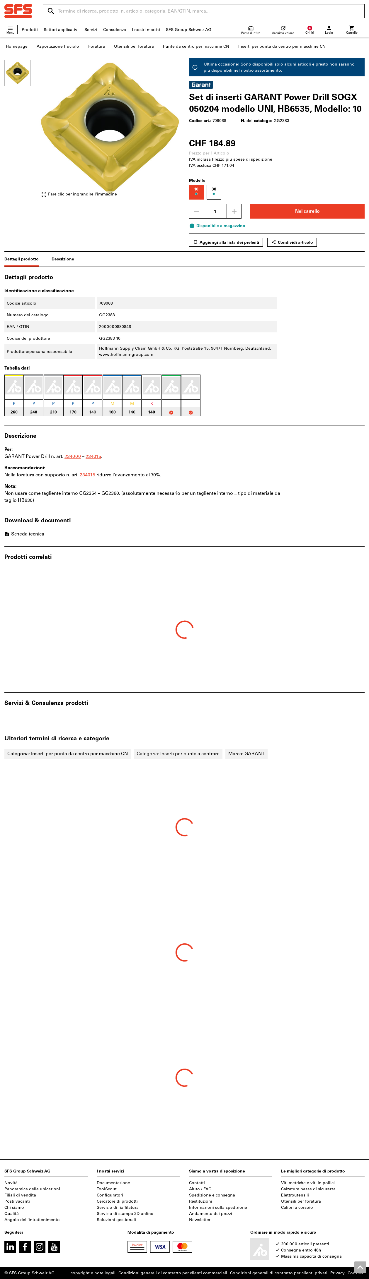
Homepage (17, 46)
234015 (93, 456)
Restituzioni (200, 1201)
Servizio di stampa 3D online (125, 1213)
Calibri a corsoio (297, 1207)
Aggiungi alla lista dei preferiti (226, 242)
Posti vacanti (17, 1201)
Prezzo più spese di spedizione (242, 159)
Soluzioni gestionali (116, 1219)
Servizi (90, 29)
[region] (22, 131)
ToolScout (107, 1189)
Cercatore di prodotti (117, 1201)
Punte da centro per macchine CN (196, 46)
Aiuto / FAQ (200, 1189)
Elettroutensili (295, 1195)
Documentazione (113, 1182)
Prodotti (30, 29)
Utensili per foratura (134, 46)
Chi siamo (14, 1207)
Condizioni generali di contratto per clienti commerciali (172, 1273)
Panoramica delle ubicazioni (32, 1189)
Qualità (11, 1213)
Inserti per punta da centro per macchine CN (282, 46)
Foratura (96, 46)
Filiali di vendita (20, 1195)
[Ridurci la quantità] (196, 211)
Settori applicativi (61, 29)
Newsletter (199, 1219)
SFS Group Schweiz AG (188, 29)
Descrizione (63, 259)
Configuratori (110, 1195)
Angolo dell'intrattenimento (32, 1219)
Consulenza (114, 29)
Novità (11, 1182)
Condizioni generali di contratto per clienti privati (278, 1273)
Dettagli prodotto (21, 259)
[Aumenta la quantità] (234, 211)
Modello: (198, 180)
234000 (72, 456)
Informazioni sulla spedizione (218, 1207)
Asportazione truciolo (58, 46)
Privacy (337, 1273)
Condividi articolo (292, 242)
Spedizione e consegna (212, 1195)
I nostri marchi (146, 29)
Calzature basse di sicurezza (308, 1189)
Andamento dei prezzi (210, 1213)
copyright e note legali (93, 1273)
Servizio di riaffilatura (118, 1207)
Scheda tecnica (24, 534)
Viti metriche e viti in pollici (308, 1182)
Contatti (197, 1182)
